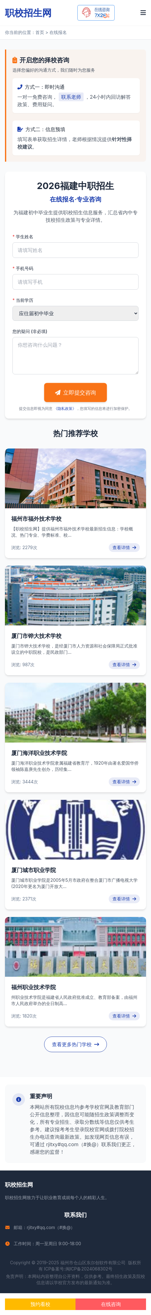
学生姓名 (22, 236)
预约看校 (40, 1304)
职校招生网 (16, 1197)
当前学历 (22, 300)
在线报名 (58, 32)
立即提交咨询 (75, 392)
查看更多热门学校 (75, 1044)
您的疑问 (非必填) (29, 331)
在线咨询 (111, 1304)
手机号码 (22, 268)
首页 (39, 32)
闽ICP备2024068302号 (89, 1268)
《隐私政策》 (65, 408)
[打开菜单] (143, 12)
